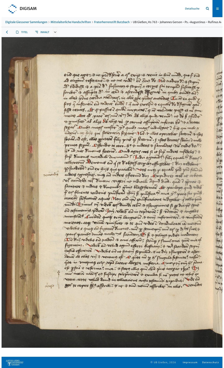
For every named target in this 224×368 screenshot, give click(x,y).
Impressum (190, 362)
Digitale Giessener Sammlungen (26, 22)
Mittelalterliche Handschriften (71, 22)
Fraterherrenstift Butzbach (112, 22)
